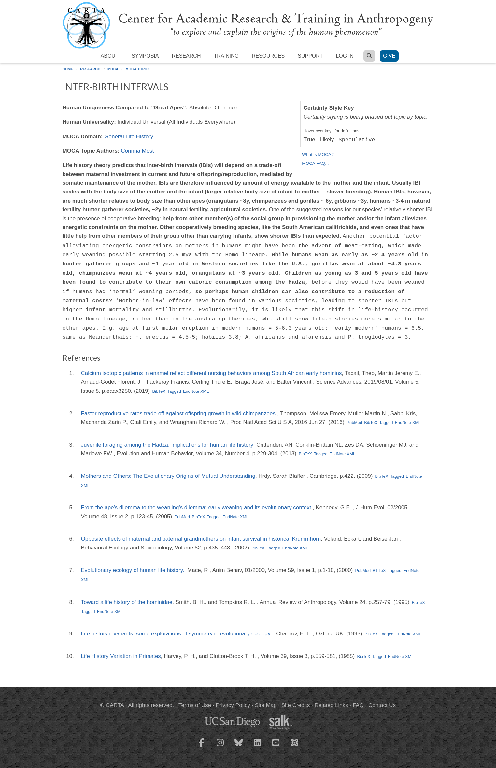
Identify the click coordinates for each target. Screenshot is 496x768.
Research (186, 56)
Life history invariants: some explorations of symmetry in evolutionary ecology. (177, 634)
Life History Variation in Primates (121, 656)
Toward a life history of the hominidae (127, 602)
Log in (344, 56)
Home (68, 69)
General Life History (128, 137)
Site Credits (295, 705)
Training (226, 56)
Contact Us (382, 705)
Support (310, 56)
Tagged (174, 391)
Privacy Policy (233, 705)
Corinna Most (137, 151)
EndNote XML (196, 391)
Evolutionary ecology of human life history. (132, 570)
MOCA (113, 69)
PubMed (354, 422)
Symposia (145, 56)
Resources (268, 56)
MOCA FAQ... (315, 163)
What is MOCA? (317, 154)
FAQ (358, 705)
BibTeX (158, 391)
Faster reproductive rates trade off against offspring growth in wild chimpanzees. (179, 413)
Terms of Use (194, 705)
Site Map (265, 705)
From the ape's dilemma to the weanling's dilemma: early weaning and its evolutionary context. (197, 508)
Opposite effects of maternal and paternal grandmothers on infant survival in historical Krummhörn (201, 539)
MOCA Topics (137, 69)
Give (389, 56)
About (110, 56)
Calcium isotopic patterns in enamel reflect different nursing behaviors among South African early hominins (211, 373)
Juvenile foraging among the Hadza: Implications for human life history (167, 445)
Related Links (331, 705)
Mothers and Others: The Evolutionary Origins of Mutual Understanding (168, 476)
